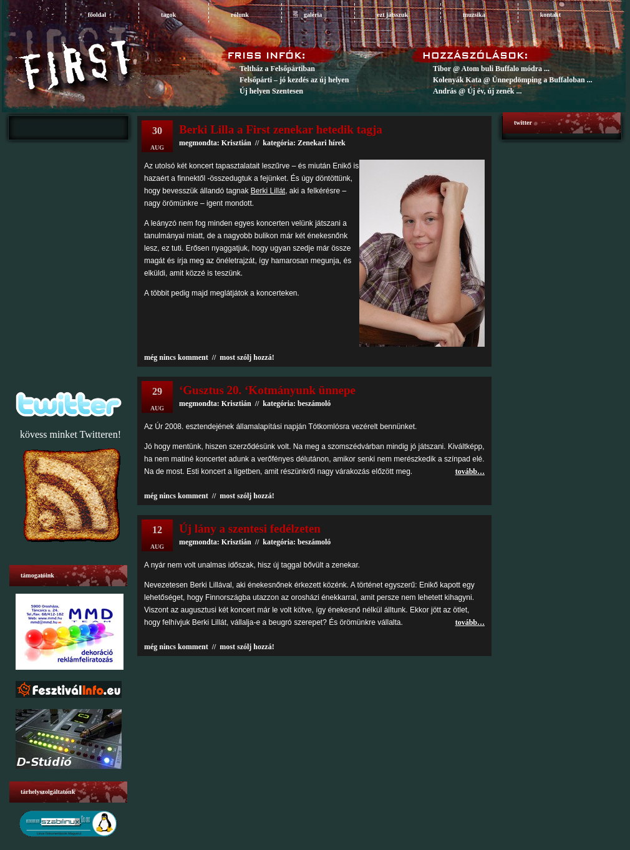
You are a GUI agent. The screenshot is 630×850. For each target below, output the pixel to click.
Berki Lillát (268, 190)
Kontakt (550, 14)
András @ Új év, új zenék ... (477, 91)
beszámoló (314, 403)
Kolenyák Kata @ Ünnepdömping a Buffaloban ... (513, 79)
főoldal (97, 14)
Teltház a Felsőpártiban (277, 68)
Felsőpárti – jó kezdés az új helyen (294, 79)
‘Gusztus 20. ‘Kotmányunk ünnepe (267, 390)
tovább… (470, 471)
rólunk (240, 14)
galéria (313, 14)
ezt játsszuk (392, 14)
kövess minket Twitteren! (70, 434)
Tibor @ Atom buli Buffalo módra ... (491, 68)
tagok (168, 14)
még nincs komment (176, 357)
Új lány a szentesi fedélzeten (250, 528)
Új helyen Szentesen (271, 91)
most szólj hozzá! (247, 357)
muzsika (474, 14)
